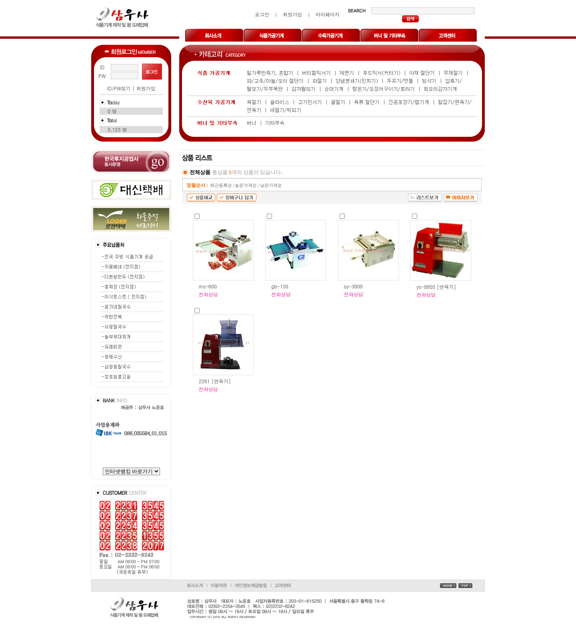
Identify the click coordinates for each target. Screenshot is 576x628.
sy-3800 (353, 286)
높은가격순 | (247, 185)
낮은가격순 (271, 185)
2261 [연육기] (215, 381)
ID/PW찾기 (118, 88)
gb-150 (279, 286)
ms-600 (208, 286)
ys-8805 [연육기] (436, 286)
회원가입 (146, 88)
